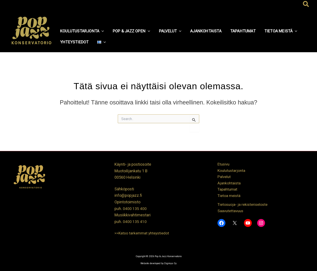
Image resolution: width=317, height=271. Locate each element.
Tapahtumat (227, 190)
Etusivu (223, 164)
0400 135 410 (135, 221)
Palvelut (224, 177)
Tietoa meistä (229, 197)
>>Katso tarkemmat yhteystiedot (142, 233)
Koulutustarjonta (232, 171)
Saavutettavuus (231, 212)
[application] (101, 31)
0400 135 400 (135, 208)
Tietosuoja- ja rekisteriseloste (243, 205)
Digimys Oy (170, 263)
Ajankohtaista (229, 184)
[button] (306, 4)
